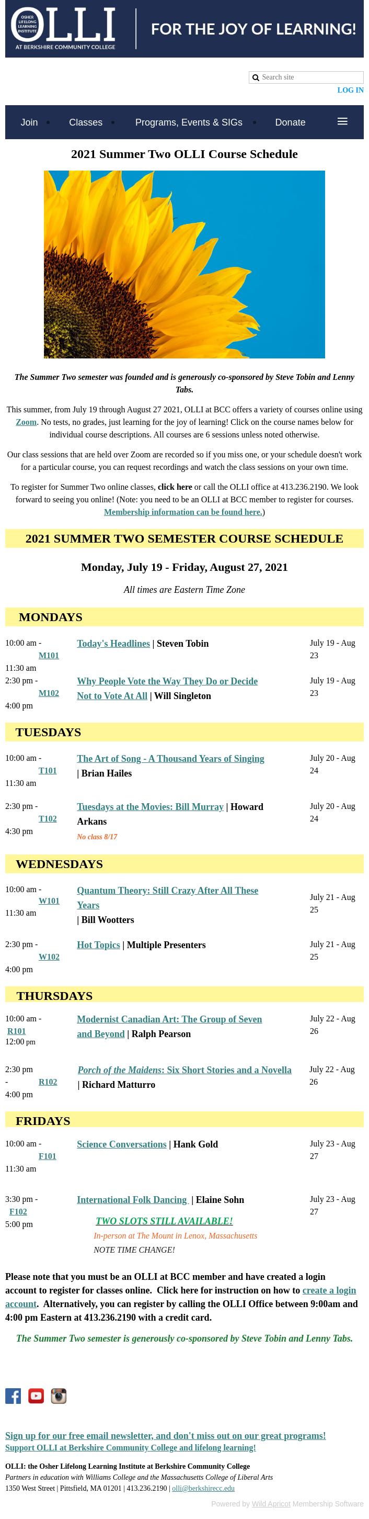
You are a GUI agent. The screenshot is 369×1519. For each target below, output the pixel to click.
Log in (351, 90)
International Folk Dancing (133, 1200)
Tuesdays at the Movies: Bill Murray (150, 807)
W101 (49, 900)
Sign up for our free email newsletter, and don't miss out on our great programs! (165, 1436)
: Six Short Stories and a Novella (185, 1070)
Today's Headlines (113, 643)
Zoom (26, 422)
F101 (47, 1156)
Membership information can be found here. (183, 512)
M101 (49, 655)
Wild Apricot (271, 1504)
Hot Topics (98, 945)
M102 (49, 693)
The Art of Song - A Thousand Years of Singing (170, 758)
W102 (49, 956)
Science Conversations (121, 1144)
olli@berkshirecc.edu (203, 1488)
